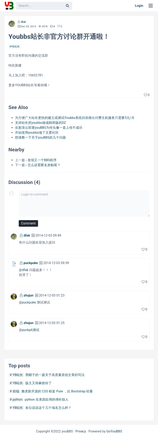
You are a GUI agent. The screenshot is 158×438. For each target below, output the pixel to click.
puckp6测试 (30, 330)
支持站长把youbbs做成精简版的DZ (40, 123)
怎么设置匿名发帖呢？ (44, 165)
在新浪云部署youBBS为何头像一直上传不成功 (48, 128)
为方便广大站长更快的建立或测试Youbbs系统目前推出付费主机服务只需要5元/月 (75, 118)
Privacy (80, 431)
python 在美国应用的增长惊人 (46, 399)
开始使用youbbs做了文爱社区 (37, 133)
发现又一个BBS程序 (42, 160)
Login (139, 6)
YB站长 (15, 46)
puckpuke (30, 263)
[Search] (67, 6)
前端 (16, 391)
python (17, 399)
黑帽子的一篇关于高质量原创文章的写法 (55, 375)
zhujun (28, 295)
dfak (23, 21)
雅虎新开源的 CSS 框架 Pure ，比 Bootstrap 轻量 (57, 391)
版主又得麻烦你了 (38, 383)
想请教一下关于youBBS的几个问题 (40, 137)
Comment (28, 223)
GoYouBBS (114, 431)
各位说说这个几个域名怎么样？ (48, 408)
